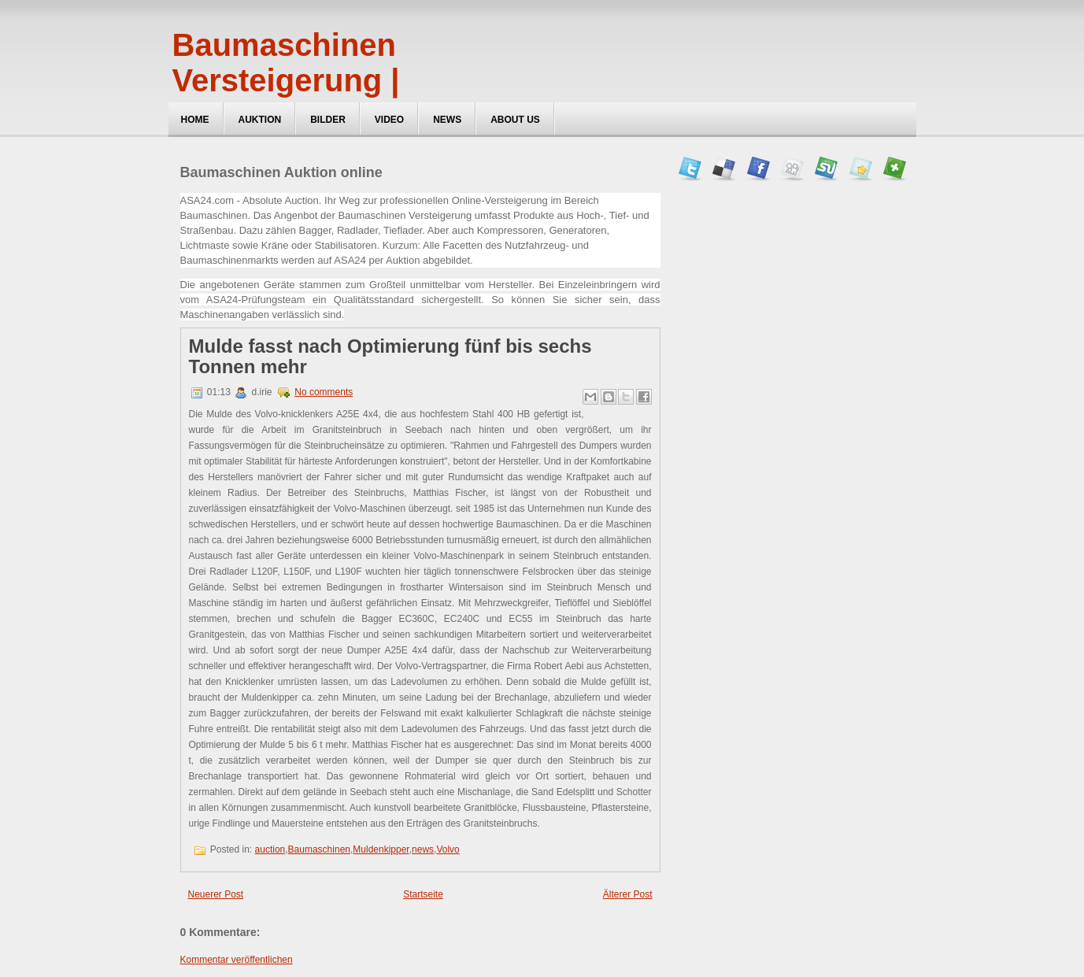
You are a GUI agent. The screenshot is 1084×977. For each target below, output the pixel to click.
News (447, 119)
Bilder (328, 119)
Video (389, 119)
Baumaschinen (319, 849)
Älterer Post (628, 894)
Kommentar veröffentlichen (236, 959)
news (423, 849)
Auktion (260, 119)
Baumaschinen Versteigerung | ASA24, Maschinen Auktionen (313, 98)
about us (515, 119)
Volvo (447, 849)
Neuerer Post (216, 894)
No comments (323, 392)
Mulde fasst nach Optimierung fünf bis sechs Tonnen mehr (390, 356)
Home (195, 119)
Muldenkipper (381, 849)
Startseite (423, 894)
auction (270, 849)
